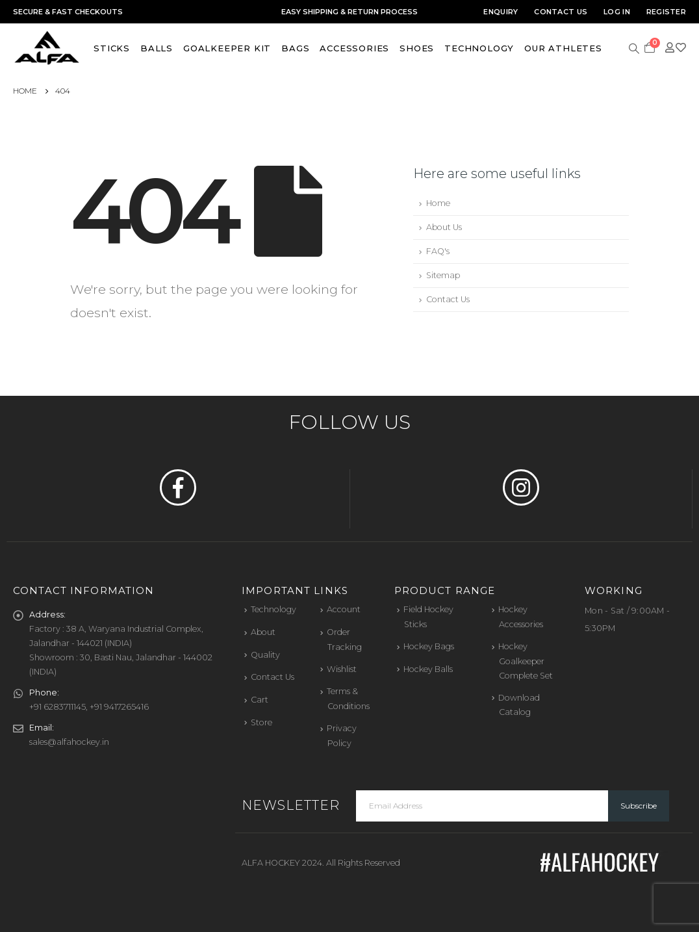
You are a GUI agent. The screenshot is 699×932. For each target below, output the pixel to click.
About (263, 632)
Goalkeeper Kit (227, 48)
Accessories (354, 48)
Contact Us (560, 11)
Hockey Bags (428, 646)
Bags (295, 48)
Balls (156, 48)
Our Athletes (563, 48)
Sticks (112, 48)
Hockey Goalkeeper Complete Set (525, 660)
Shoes (417, 48)
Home (438, 203)
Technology (479, 48)
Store (261, 722)
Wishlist (342, 669)
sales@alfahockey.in (69, 742)
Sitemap (443, 275)
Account (344, 609)
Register (666, 11)
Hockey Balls (428, 669)
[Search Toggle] (634, 48)
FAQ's (438, 251)
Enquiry (500, 11)
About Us (444, 227)
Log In (617, 11)
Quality (265, 655)
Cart (259, 700)
